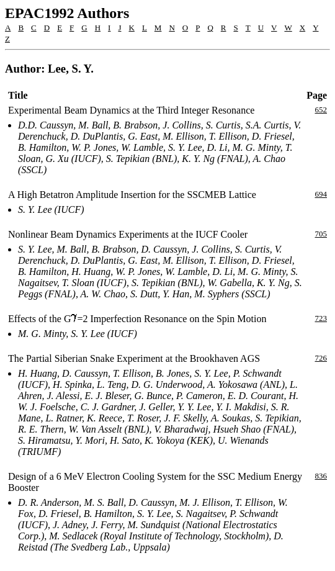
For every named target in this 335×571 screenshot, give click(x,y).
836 (321, 475)
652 (321, 109)
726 (321, 357)
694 (321, 194)
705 (321, 233)
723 (321, 318)
